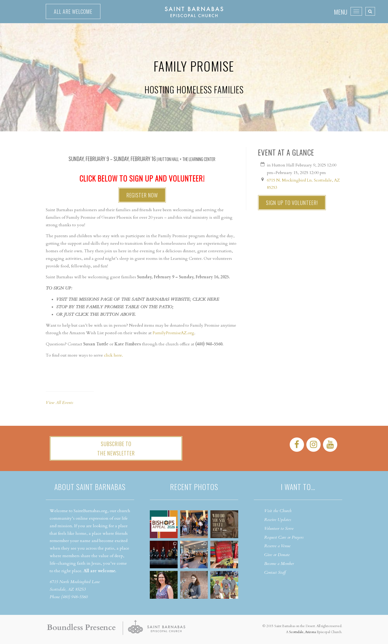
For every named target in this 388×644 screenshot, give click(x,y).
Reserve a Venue (277, 546)
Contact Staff (275, 572)
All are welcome (73, 11)
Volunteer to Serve (279, 528)
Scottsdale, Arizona (302, 632)
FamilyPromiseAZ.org (173, 333)
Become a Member (279, 563)
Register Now (142, 195)
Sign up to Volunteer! (292, 203)
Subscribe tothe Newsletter (116, 448)
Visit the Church (278, 511)
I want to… (298, 486)
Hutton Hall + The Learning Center (186, 159)
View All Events (59, 402)
